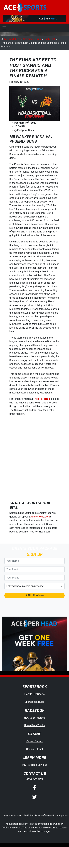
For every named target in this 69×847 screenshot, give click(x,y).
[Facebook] (34, 788)
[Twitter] (34, 797)
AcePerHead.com (40, 516)
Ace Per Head (42, 398)
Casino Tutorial (34, 749)
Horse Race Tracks (34, 725)
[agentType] (34, 586)
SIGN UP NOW (34, 595)
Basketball (49, 39)
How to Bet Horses (34, 717)
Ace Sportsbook (12, 815)
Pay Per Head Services (34, 764)
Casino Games (34, 741)
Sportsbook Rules (34, 701)
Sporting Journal (32, 39)
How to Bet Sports (34, 694)
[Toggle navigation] (4, 28)
